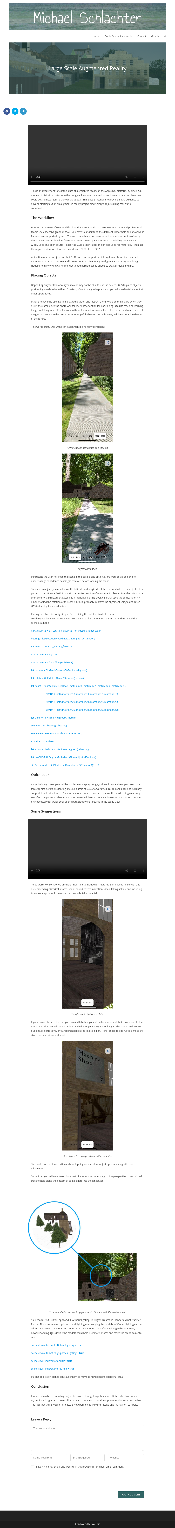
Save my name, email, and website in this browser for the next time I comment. (80, 1466)
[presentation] (57, 1481)
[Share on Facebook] (6, 111)
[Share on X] (15, 111)
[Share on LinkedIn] (23, 111)
